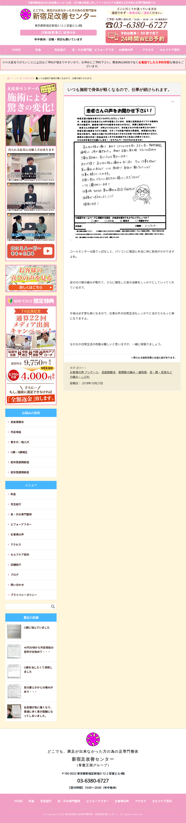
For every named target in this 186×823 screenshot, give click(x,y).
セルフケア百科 (170, 50)
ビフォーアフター (104, 51)
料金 (38, 50)
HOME (16, 50)
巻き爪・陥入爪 (20, 442)
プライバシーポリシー (24, 595)
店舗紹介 (16, 564)
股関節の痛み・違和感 (132, 372)
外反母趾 (16, 432)
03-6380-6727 (93, 780)
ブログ (15, 574)
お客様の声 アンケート (84, 372)
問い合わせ (17, 585)
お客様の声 (126, 50)
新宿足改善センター (93, 752)
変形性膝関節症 (20, 472)
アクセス (147, 50)
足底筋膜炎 (108, 372)
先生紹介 (60, 50)
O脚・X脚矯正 (19, 452)
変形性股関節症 (20, 462)
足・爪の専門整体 (82, 51)
